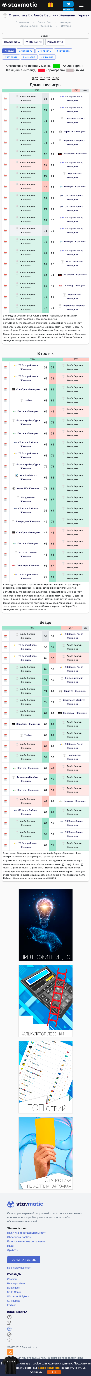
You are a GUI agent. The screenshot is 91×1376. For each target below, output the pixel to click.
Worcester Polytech (18, 1296)
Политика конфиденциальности (26, 1232)
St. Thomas (13, 1300)
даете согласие (49, 1368)
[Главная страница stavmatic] (19, 4)
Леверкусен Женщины (25, 521)
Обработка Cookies (19, 1237)
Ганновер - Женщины (72, 285)
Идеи (10, 1245)
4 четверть (11, 57)
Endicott (11, 1305)
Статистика (12, 42)
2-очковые (29, 57)
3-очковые (47, 57)
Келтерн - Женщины (72, 186)
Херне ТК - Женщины (72, 131)
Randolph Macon (16, 1283)
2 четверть (44, 50)
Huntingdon (13, 1287)
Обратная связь (24, 1259)
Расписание (33, 42)
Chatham (12, 1279)
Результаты (55, 42)
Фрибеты (12, 1249)
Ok (54, 1372)
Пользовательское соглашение (26, 1241)
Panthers (26, 400)
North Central (14, 1292)
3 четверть (63, 50)
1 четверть (25, 50)
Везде (55, 77)
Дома (35, 77)
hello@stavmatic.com (19, 1267)
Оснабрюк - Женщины (72, 153)
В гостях (45, 77)
